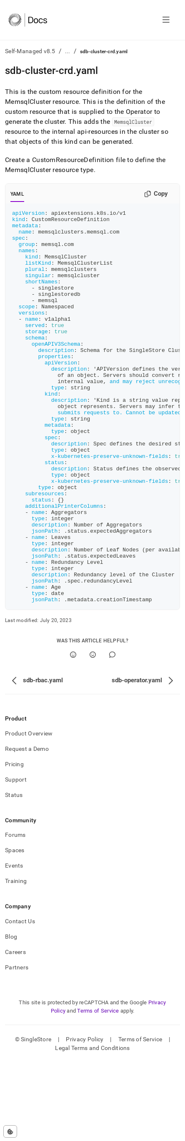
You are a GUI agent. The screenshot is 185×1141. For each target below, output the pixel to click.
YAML (17, 194)
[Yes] (73, 733)
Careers (15, 1030)
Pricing (14, 842)
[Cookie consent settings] (10, 1131)
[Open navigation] (166, 20)
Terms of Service (98, 1089)
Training (16, 959)
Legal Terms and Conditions (92, 1126)
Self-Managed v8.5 (30, 51)
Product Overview (28, 812)
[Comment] (112, 733)
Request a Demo (27, 827)
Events (14, 944)
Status (14, 873)
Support (16, 858)
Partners (16, 1046)
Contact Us (20, 999)
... (67, 51)
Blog (11, 1015)
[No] (92, 733)
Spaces (15, 928)
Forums (15, 913)
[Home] (27, 20)
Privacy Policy (84, 1117)
